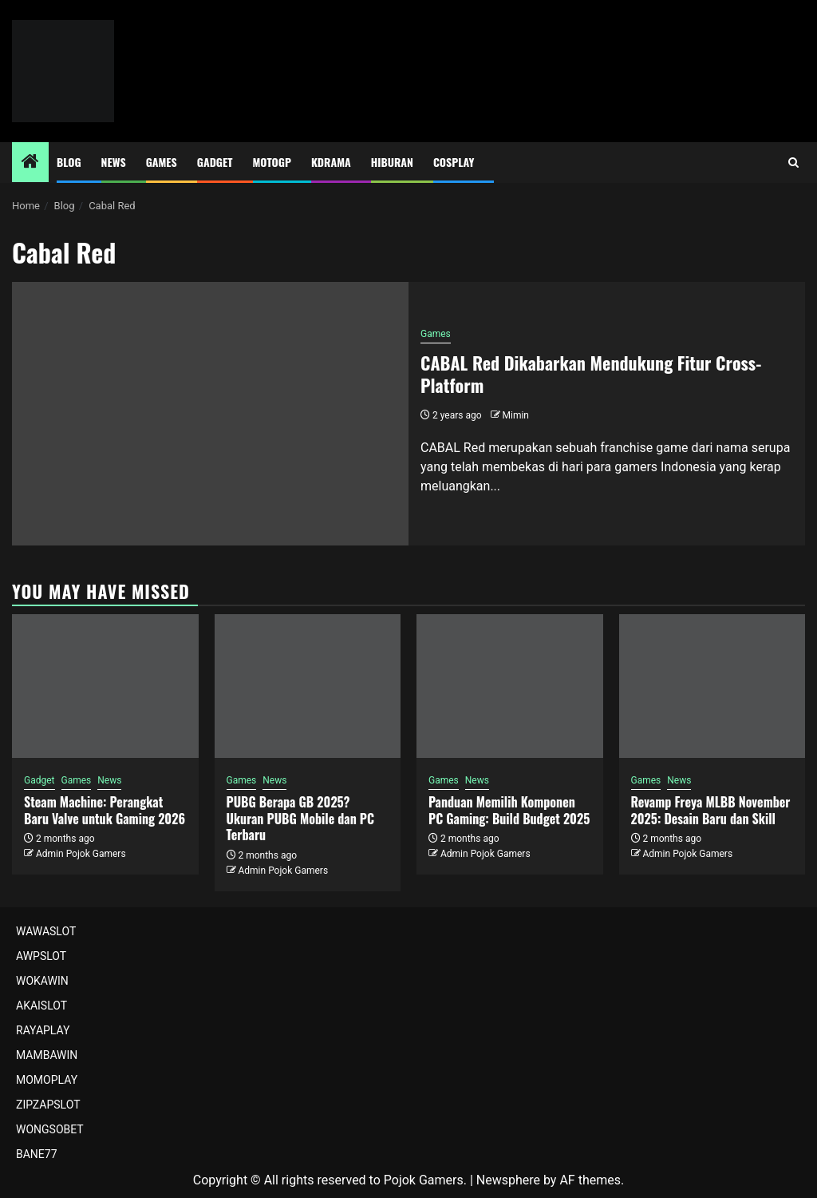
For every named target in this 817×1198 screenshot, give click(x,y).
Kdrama (331, 161)
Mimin (516, 415)
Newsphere (508, 1180)
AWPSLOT (41, 956)
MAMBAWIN (46, 1055)
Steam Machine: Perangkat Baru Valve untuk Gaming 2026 (104, 810)
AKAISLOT (41, 1005)
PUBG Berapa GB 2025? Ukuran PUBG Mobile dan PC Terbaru (301, 818)
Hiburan (392, 161)
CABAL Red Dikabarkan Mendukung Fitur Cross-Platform (590, 374)
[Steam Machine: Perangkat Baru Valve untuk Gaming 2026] (105, 686)
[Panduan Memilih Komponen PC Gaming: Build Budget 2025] (509, 686)
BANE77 (36, 1154)
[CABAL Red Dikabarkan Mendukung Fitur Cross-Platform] (210, 413)
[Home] (30, 163)
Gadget (215, 161)
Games (161, 161)
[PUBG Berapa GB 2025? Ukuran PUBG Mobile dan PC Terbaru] (308, 686)
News (113, 161)
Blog (69, 161)
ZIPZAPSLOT (48, 1104)
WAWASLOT (46, 931)
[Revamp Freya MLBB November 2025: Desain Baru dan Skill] (712, 686)
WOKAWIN (42, 980)
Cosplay (453, 161)
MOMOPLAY (46, 1079)
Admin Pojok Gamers (81, 853)
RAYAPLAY (42, 1030)
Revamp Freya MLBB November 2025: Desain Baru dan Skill (711, 810)
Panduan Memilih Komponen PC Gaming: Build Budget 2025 (509, 810)
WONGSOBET (50, 1129)
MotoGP (272, 161)
